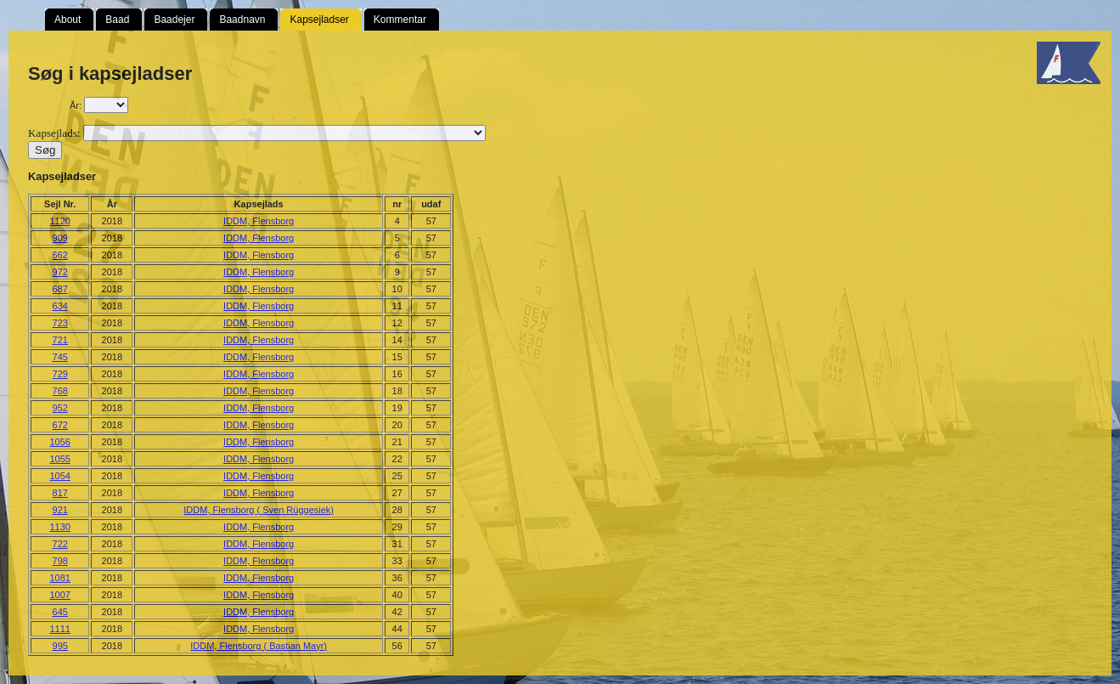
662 (60, 255)
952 (60, 408)
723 (60, 323)
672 (60, 425)
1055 (59, 459)
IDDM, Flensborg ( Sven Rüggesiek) (258, 510)
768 (60, 391)
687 (60, 289)
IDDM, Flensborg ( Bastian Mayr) (258, 646)
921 (60, 510)
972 (60, 272)
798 (60, 561)
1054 (59, 476)
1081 (59, 578)
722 (60, 544)
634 (60, 306)
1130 (59, 527)
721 (60, 340)
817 (60, 493)
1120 (59, 221)
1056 (59, 442)
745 (60, 357)
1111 (59, 629)
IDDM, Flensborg (258, 221)
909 (60, 238)
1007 (59, 595)
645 (60, 612)
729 (60, 374)
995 (60, 646)
